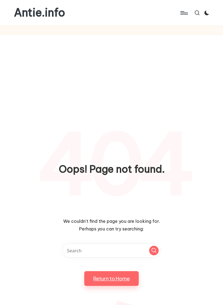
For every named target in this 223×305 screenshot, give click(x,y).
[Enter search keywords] (111, 250)
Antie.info (39, 13)
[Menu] (183, 13)
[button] (154, 250)
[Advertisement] (111, 75)
